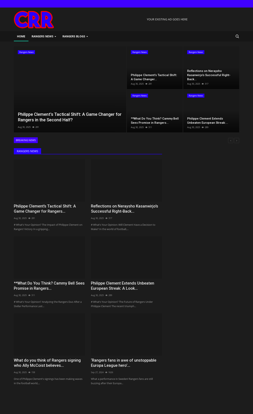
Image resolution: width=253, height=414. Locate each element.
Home (21, 36)
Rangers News (27, 151)
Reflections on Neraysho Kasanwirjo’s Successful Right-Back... (124, 209)
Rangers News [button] (44, 36)
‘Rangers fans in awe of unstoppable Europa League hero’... (123, 363)
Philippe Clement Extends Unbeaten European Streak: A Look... (122, 286)
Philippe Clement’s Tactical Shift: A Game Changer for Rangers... (45, 209)
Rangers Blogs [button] (75, 36)
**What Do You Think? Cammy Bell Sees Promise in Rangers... (49, 286)
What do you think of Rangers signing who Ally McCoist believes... (47, 363)
